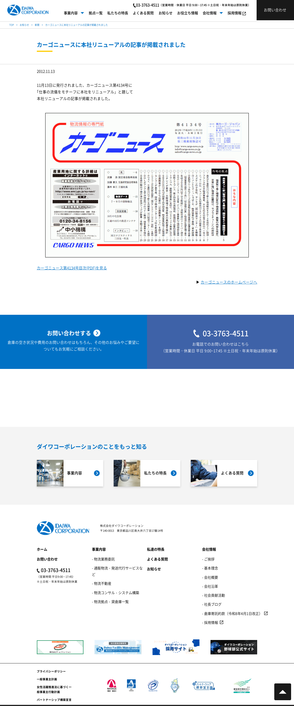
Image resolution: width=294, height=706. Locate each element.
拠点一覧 (96, 12)
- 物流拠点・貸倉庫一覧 (110, 601)
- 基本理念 (210, 568)
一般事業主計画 (47, 679)
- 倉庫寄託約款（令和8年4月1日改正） (232, 613)
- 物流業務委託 (103, 559)
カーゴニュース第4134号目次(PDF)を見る (72, 268)
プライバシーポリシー (51, 671)
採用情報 (235, 12)
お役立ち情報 (187, 12)
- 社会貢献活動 (213, 595)
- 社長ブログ (212, 604)
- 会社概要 (210, 577)
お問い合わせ (47, 559)
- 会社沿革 (210, 586)
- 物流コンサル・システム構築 (115, 592)
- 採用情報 (210, 622)
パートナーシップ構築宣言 (54, 700)
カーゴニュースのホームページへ (229, 282)
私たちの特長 (117, 12)
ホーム (42, 549)
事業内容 (71, 12)
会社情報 (210, 12)
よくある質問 (143, 12)
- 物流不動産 (101, 583)
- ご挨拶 (208, 559)
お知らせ (166, 12)
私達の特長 (155, 549)
